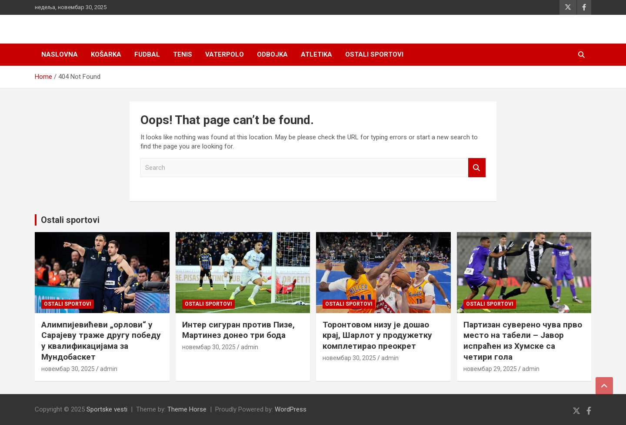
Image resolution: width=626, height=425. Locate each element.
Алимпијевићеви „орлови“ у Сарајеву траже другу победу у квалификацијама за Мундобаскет (101, 341)
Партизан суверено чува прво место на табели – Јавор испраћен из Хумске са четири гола (522, 341)
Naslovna (59, 54)
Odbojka (272, 54)
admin (108, 368)
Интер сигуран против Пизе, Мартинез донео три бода (238, 330)
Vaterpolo (224, 54)
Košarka (106, 54)
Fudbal (147, 54)
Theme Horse (186, 409)
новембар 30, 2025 (68, 368)
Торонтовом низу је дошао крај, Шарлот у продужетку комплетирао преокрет (377, 335)
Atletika (316, 54)
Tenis (182, 54)
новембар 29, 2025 (490, 368)
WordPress (290, 409)
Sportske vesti (107, 409)
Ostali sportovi (374, 54)
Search (477, 168)
